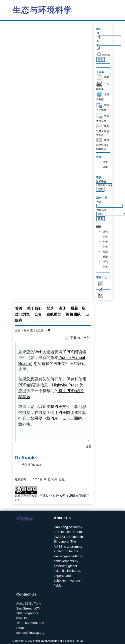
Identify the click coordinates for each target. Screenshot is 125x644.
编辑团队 (73, 314)
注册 (62, 308)
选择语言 (101, 181)
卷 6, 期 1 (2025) (34, 330)
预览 (105, 162)
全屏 (88, 446)
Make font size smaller (100, 283)
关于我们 (34, 308)
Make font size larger (100, 295)
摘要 (106, 77)
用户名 (97, 37)
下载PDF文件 (80, 338)
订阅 (105, 167)
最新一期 (78, 308)
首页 (18, 308)
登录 (50, 308)
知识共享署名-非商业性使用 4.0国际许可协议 (59, 495)
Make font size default (100, 289)
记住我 (106, 54)
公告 (38, 314)
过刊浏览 (22, 314)
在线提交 (54, 314)
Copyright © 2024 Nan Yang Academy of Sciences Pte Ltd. (48, 640)
